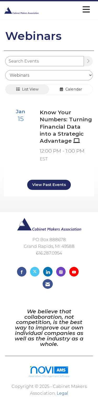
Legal (62, 393)
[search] (88, 61)
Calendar (71, 89)
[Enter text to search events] (44, 61)
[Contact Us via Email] (48, 284)
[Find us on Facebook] (21, 272)
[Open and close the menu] (66, 9)
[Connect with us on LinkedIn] (48, 272)
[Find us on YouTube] (74, 272)
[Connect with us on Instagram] (61, 272)
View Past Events (49, 184)
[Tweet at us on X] (34, 272)
